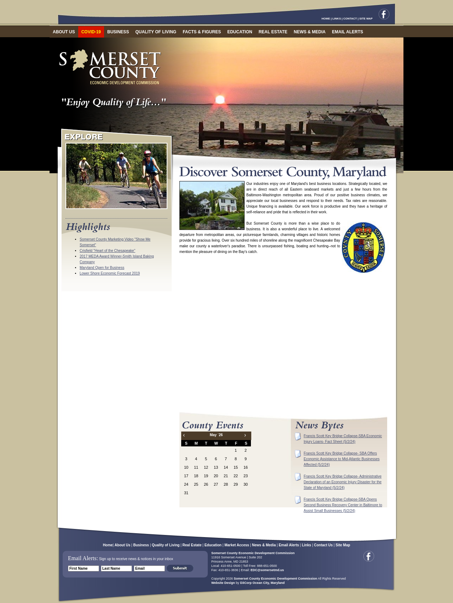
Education (213, 545)
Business (141, 545)
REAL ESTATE (273, 31)
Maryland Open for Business (102, 268)
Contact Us (323, 545)
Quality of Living (165, 545)
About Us (122, 545)
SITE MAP (366, 18)
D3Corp (246, 583)
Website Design (223, 583)
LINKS (336, 18)
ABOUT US (64, 31)
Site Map (343, 545)
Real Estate (192, 545)
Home (108, 545)
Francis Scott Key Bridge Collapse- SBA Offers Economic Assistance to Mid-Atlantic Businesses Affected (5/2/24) (342, 459)
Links (306, 545)
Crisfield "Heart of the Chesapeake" (107, 251)
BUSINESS (118, 31)
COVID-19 (91, 31)
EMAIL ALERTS (347, 31)
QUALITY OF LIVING (155, 31)
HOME (326, 18)
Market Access (236, 545)
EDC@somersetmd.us (267, 570)
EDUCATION (239, 31)
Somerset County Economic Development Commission (253, 553)
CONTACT (350, 18)
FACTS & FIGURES (202, 31)
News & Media (264, 545)
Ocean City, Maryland (268, 583)
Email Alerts (289, 545)
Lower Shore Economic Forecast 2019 (110, 273)
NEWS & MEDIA (310, 31)
